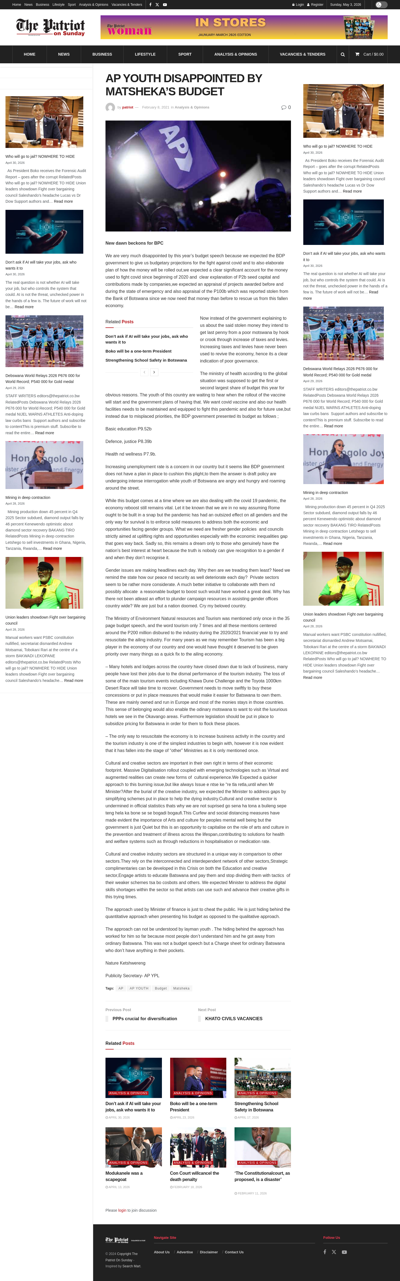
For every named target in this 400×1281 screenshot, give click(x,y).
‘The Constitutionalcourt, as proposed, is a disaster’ (262, 1179)
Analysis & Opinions (93, 5)
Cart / (374, 54)
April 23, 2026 (182, 1117)
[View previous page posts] (144, 372)
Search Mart (131, 1266)
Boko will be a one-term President (138, 351)
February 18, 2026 (186, 1187)
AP (120, 988)
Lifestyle (59, 5)
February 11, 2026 (251, 1193)
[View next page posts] (154, 372)
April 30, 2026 (117, 1117)
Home (16, 5)
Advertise (185, 1252)
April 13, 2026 (117, 1187)
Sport (72, 5)
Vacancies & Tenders (127, 5)
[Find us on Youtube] (344, 1252)
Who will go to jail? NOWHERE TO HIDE (40, 156)
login (122, 1210)
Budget (161, 988)
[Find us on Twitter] (334, 1252)
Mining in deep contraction (27, 497)
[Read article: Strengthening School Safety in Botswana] (263, 1078)
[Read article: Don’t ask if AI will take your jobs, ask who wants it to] (133, 1078)
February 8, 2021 (155, 107)
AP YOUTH (139, 988)
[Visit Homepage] (50, 27)
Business (42, 5)
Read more (63, 201)
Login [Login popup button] (298, 5)
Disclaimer (209, 1252)
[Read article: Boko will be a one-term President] (198, 1078)
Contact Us (234, 1252)
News (28, 5)
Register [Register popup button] (315, 5)
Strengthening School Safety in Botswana (146, 360)
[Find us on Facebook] (324, 1252)
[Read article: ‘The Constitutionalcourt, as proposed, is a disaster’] (263, 1147)
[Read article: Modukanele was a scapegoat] (133, 1147)
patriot (127, 107)
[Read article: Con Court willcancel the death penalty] (198, 1147)
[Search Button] (343, 54)
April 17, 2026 (247, 1117)
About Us (162, 1252)
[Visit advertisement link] (244, 27)
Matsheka (181, 988)
